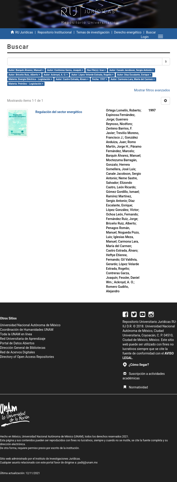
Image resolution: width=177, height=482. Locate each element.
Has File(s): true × (96, 70)
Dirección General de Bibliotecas (22, 348)
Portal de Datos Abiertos (17, 343)
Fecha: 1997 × (99, 79)
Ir (166, 61)
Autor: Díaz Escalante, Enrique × (134, 74)
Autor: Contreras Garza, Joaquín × (65, 70)
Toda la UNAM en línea (16, 334)
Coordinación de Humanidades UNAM (26, 329)
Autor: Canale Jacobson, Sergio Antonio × (131, 70)
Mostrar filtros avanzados (152, 90)
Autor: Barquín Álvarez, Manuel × (26, 70)
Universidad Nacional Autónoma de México (30, 325)
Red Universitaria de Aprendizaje (22, 338)
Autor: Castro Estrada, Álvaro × (72, 79)
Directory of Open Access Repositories (27, 357)
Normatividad (135, 387)
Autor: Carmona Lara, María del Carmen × (133, 79)
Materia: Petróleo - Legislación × (26, 83)
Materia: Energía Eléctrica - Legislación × (30, 79)
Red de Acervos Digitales (17, 352)
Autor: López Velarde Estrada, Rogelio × (92, 74)
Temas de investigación (93, 32)
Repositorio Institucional (55, 32)
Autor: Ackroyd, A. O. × (56, 74)
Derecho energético (128, 32)
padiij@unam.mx (88, 462)
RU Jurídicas (24, 32)
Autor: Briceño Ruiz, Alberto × (24, 74)
